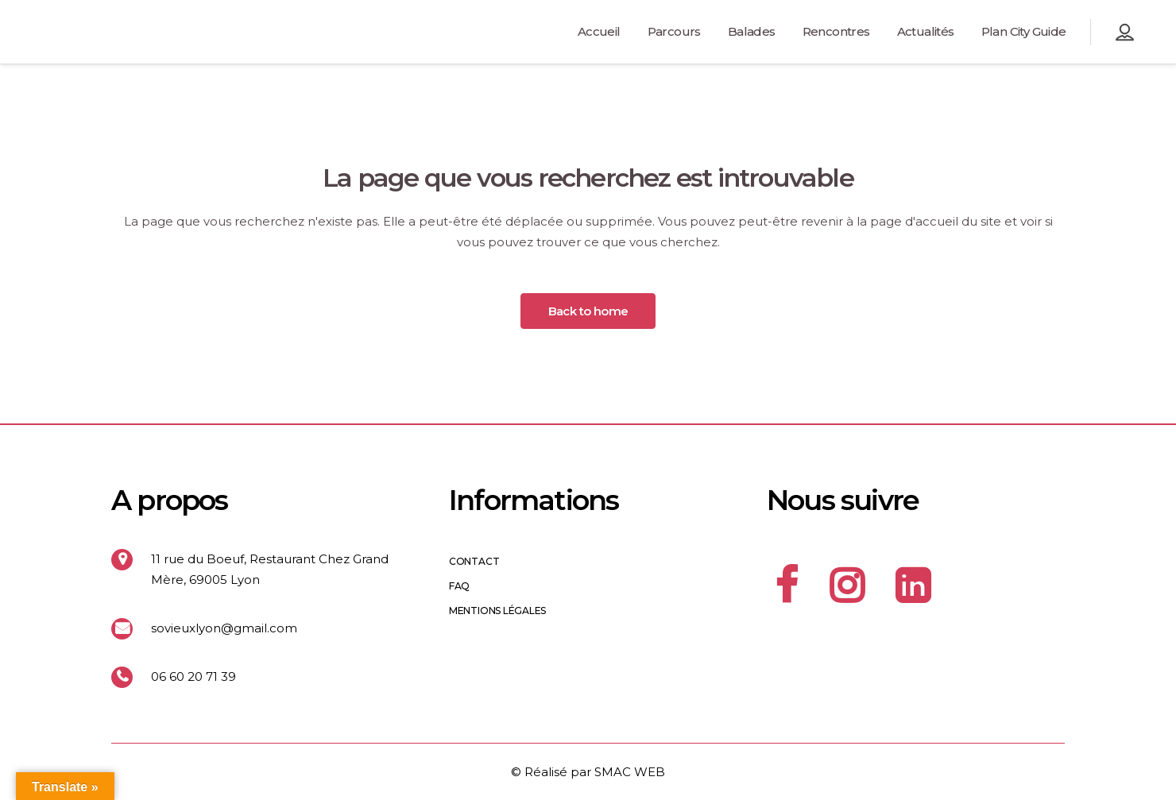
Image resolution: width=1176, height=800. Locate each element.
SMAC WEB (629, 771)
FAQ (459, 586)
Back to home (588, 311)
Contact (474, 561)
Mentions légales (497, 610)
